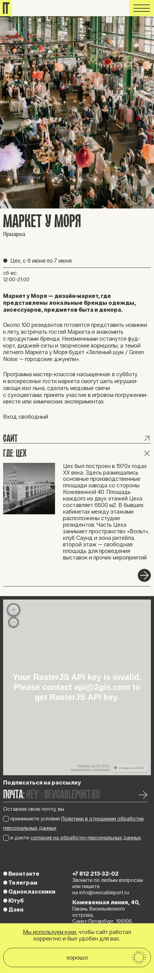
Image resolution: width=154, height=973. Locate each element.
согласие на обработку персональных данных (85, 838)
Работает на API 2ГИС (93, 766)
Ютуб (13, 900)
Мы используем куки (49, 931)
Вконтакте (21, 873)
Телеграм (20, 882)
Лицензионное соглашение (90, 769)
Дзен (13, 909)
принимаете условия (73, 823)
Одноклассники (29, 891)
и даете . (72, 838)
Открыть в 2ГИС (132, 768)
